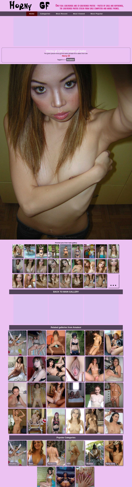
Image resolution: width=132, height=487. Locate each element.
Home (31, 14)
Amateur (13, 464)
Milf (68, 464)
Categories (45, 14)
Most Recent (61, 14)
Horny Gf (66, 56)
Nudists (89, 464)
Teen (31, 464)
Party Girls (110, 464)
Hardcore (52, 464)
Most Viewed (79, 14)
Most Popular (97, 14)
